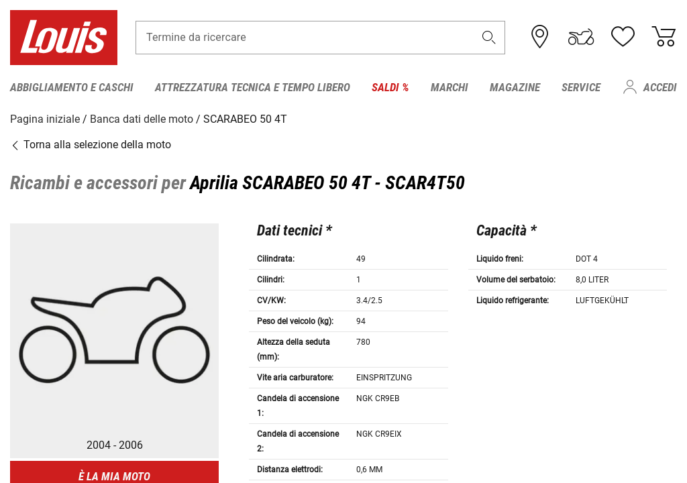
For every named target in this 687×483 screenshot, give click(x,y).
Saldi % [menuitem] (390, 87)
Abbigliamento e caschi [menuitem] (72, 87)
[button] (489, 38)
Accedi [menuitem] (660, 87)
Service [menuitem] (581, 87)
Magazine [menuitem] (515, 87)
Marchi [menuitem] (449, 87)
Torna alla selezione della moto (90, 144)
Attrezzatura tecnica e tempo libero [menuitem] (252, 87)
